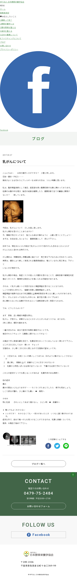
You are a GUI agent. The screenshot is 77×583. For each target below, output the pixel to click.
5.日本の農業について (9, 34)
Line (66, 446)
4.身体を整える (6, 31)
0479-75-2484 (38, 493)
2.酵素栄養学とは (7, 23)
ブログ (2, 42)
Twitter (57, 446)
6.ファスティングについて (10, 38)
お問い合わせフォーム (38, 506)
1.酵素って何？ (6, 20)
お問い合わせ (5, 45)
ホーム (2, 9)
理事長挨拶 (4, 12)
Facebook (48, 446)
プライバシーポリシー (9, 49)
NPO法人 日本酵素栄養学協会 (12, 2)
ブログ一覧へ (38, 463)
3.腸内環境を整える (8, 27)
